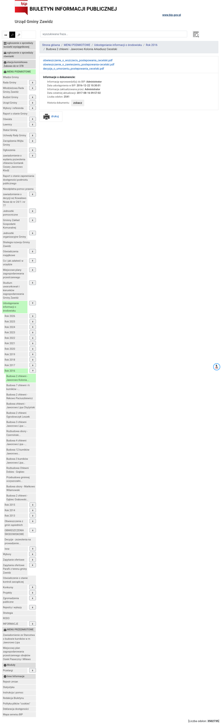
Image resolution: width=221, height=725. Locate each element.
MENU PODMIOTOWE (77, 45)
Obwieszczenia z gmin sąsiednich (14, 523)
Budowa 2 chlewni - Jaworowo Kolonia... (17, 378)
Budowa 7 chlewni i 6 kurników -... (18, 387)
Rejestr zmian (10, 681)
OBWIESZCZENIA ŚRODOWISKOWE (14, 532)
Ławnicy (7, 124)
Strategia (8, 613)
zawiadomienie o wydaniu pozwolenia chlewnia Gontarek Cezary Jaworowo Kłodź (14, 163)
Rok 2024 (10, 327)
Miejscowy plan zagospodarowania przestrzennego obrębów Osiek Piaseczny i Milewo (17, 654)
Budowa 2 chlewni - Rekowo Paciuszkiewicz (19, 396)
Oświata (7, 119)
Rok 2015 (10, 504)
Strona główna (51, 45)
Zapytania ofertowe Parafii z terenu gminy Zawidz (15, 569)
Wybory (7, 554)
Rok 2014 (10, 510)
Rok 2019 (10, 354)
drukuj (51, 116)
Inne (7, 548)
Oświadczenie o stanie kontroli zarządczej (15, 580)
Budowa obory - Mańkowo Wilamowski (20, 488)
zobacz (77, 102)
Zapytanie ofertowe (13, 559)
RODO (6, 618)
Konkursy (8, 587)
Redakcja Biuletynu (13, 698)
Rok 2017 (10, 365)
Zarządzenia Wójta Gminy (13, 143)
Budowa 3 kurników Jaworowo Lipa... (17, 460)
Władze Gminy (11, 77)
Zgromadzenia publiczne (11, 600)
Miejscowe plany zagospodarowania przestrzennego (13, 274)
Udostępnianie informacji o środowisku (11, 307)
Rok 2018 (10, 359)
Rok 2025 (10, 321)
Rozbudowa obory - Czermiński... (17, 433)
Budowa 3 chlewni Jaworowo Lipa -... (16, 424)
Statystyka (9, 687)
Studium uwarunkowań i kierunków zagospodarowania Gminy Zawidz (13, 290)
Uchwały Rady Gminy (14, 135)
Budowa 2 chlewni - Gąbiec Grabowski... (17, 497)
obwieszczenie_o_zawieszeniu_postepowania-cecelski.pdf (78, 64)
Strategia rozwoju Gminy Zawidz (16, 244)
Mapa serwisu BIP (13, 714)
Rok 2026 (10, 316)
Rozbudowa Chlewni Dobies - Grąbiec (17, 470)
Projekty (7, 592)
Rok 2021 (10, 343)
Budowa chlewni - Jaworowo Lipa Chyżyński (20, 405)
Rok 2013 (10, 515)
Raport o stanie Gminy (15, 113)
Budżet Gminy (10, 97)
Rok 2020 (10, 348)
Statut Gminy (10, 130)
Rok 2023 (10, 332)
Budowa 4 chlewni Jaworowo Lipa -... (16, 442)
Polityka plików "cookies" (16, 703)
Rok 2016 (10, 370)
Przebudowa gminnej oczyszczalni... (18, 479)
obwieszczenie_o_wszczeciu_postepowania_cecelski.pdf (77, 60)
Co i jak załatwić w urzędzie (13, 262)
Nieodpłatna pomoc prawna (18, 189)
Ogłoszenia (9, 150)
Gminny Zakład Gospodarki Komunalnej (11, 224)
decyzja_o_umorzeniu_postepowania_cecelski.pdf (73, 68)
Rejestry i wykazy (12, 607)
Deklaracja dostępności (16, 709)
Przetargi (8, 670)
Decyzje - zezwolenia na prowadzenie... (18, 541)
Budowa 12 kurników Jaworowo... (17, 451)
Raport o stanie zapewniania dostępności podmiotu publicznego (18, 180)
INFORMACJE (10, 623)
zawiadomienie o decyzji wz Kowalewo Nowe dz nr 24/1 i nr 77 (14, 200)
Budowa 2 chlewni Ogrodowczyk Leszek (18, 415)
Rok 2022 (10, 338)
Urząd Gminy (10, 102)
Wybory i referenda (13, 108)
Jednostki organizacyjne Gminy (14, 235)
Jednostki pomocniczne (10, 213)
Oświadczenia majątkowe (10, 253)
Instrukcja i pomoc (13, 692)
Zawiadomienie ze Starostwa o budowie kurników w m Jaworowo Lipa (19, 639)
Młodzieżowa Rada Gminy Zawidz (13, 90)
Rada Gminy (9, 82)
